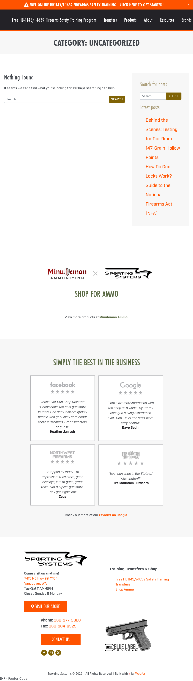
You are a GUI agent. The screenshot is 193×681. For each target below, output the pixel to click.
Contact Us (61, 639)
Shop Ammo (124, 589)
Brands (186, 20)
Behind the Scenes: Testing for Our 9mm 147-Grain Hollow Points (163, 139)
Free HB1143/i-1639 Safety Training (142, 579)
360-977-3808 (67, 620)
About (148, 20)
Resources (167, 20)
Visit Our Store (45, 606)
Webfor (140, 673)
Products (130, 20)
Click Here (128, 5)
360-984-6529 (62, 626)
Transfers (110, 20)
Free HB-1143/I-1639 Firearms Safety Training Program (54, 20)
